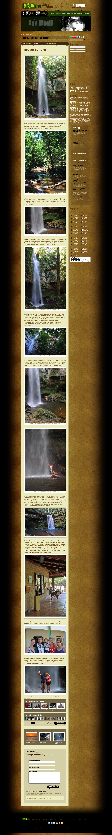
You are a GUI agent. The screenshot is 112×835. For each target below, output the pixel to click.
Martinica (82, 114)
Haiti (84, 110)
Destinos (58, 13)
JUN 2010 (84, 248)
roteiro (79, 91)
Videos (68, 13)
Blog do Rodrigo (56, 731)
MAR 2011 (85, 241)
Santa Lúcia (87, 119)
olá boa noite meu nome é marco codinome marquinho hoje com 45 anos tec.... (79, 185)
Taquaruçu (37, 53)
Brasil (73, 101)
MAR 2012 (85, 230)
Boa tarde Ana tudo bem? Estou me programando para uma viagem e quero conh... (79, 168)
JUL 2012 (75, 233)
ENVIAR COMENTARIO (60, 723)
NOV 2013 (75, 217)
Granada (86, 108)
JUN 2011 (84, 237)
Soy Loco (79, 13)
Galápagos (81, 108)
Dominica (86, 103)
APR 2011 (85, 240)
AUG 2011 (75, 243)
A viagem (78, 6)
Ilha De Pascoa (79, 111)
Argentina (72, 98)
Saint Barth (76, 118)
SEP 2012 (75, 230)
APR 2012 (85, 229)
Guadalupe (79, 109)
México (87, 114)
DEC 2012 (75, 226)
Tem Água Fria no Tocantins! (57, 743)
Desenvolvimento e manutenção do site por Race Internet (67, 830)
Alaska (72, 97)
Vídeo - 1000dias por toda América (80, 131)
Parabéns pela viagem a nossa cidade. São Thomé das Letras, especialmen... (80, 199)
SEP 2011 (75, 241)
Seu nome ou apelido (34, 760)
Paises (52, 13)
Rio (77, 91)
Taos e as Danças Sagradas (78, 173)
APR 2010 (85, 251)
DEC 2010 (75, 248)
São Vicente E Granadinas (77, 120)
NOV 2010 (75, 249)
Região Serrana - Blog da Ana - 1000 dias (38, 6)
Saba (71, 118)
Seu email (31, 764)
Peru (71, 117)
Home (22, 34)
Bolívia (80, 100)
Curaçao (81, 103)
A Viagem (73, 821)
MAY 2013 (85, 217)
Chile (82, 102)
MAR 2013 (85, 220)
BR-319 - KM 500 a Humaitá (78, 190)
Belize (71, 100)
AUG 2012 (75, 232)
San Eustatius (80, 119)
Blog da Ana (36, 821)
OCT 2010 (75, 251)
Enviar (53, 789)
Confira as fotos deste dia (50, 43)
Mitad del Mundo (61, 709)
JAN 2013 (84, 222)
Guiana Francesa (78, 110)
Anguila (76, 97)
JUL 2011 (75, 244)
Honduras (72, 111)
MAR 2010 (85, 252)
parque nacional (81, 89)
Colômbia (87, 102)
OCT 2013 (75, 218)
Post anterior (28, 731)
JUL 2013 (75, 222)
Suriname (72, 121)
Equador (77, 105)
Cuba (77, 103)
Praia (73, 90)
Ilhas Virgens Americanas (76, 113)
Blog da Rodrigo (47, 821)
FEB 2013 (84, 221)
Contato (84, 821)
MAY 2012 (85, 228)
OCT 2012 (75, 229)
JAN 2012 (84, 233)
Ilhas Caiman (87, 111)
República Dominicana (84, 117)
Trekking (84, 91)
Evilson (56, 696)
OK (85, 39)
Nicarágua (78, 115)
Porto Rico (75, 117)
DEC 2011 (75, 237)
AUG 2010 (75, 254)
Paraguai (88, 115)
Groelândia (73, 109)
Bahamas (81, 98)
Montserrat (73, 115)
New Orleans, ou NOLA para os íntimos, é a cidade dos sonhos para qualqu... (79, 139)
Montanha (72, 88)
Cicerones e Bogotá (28, 709)
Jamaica (78, 114)
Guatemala (85, 109)
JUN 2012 (84, 226)
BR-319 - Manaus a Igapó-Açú (80, 182)
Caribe (83, 86)
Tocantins (29, 53)
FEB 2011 (84, 243)
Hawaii (87, 110)
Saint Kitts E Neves (84, 118)
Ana (25, 34)
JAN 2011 (84, 244)
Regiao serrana (30, 34)
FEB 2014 (75, 212)
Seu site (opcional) (33, 767)
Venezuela (76, 122)
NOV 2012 (75, 228)
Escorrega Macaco (51, 696)
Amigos (40, 696)
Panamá (83, 115)
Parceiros (86, 13)
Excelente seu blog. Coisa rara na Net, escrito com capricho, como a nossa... (80, 193)
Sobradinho (76, 197)
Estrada (77, 87)
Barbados (86, 98)
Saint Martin (73, 119)
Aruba (76, 98)
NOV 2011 (75, 239)
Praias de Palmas (30, 742)
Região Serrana (35, 49)
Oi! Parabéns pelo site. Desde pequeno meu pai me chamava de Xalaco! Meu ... (80, 176)
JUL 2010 (75, 255)
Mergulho (84, 87)
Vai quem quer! (43, 742)
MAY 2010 (85, 249)
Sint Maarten (87, 120)
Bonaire (84, 100)
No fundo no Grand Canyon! (78, 143)
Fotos (63, 13)
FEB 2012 (84, 232)
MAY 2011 (85, 239)
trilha (87, 91)
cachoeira (78, 86)
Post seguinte (41, 731)
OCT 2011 (75, 240)
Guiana (72, 110)
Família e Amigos (44, 709)
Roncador (28, 698)
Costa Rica (73, 103)
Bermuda (76, 100)
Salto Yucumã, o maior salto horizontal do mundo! (79, 165)
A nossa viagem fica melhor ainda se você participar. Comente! (45, 723)
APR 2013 (85, 218)
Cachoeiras (45, 696)
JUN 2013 (84, 215)
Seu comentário (32, 771)
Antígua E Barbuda (83, 97)
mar (80, 87)
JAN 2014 (84, 212)
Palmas (32, 53)
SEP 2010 (75, 252)
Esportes (73, 13)
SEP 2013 (75, 220)
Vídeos (56, 821)
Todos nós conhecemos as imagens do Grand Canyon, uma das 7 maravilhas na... (79, 145)
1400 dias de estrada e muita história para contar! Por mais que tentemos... (79, 133)
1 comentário (35, 43)
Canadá (78, 102)
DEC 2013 (75, 215)
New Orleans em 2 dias (79, 137)
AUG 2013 (75, 221)
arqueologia (73, 86)
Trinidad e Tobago (79, 121)
